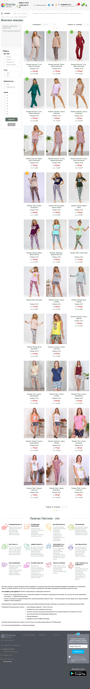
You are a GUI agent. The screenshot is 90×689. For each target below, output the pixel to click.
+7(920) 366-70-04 (23, 6)
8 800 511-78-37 (24, 3)
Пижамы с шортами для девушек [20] (9, 27)
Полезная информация (29, 635)
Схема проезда (7, 661)
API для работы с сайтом (78, 669)
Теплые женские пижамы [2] (11, 31)
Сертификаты (42, 635)
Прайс (60, 13)
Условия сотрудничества (51, 13)
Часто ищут (57, 635)
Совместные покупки (75, 13)
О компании (35, 13)
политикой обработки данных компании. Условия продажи (78, 660)
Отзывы (41, 13)
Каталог (7, 13)
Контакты (66, 13)
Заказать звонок (41, 5)
